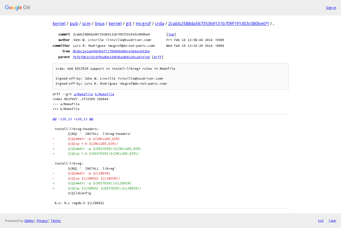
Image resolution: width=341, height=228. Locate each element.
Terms (56, 220)
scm (86, 23)
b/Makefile (104, 94)
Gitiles (29, 220)
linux (100, 23)
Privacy (42, 220)
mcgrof (143, 23)
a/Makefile (83, 94)
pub (74, 23)
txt (321, 220)
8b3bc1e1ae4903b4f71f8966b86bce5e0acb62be (111, 51)
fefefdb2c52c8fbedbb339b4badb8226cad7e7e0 (111, 57)
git (129, 23)
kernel (59, 23)
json (332, 220)
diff (157, 57)
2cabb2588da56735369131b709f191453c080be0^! (218, 23)
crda (159, 23)
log (171, 34)
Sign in (331, 7)
